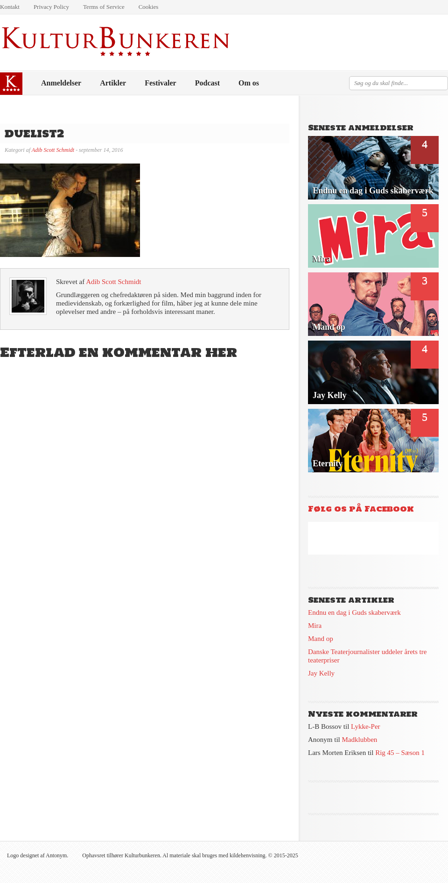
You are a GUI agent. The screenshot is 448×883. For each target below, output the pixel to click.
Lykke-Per (365, 726)
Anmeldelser (61, 83)
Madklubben (360, 739)
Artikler (113, 83)
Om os (248, 83)
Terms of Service (104, 6)
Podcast (207, 83)
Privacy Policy (51, 6)
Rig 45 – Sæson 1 (400, 752)
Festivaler (160, 83)
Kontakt (10, 6)
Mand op (320, 638)
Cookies (149, 6)
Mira (315, 625)
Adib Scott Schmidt (53, 150)
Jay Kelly (321, 673)
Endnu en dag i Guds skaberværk (354, 612)
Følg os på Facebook (361, 509)
